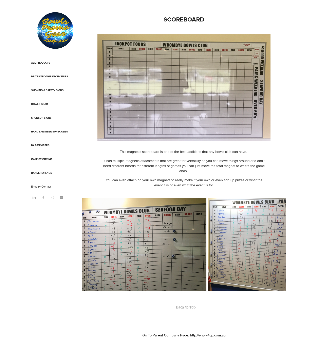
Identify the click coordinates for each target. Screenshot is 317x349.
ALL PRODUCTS (40, 62)
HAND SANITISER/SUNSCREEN (49, 131)
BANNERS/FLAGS (41, 173)
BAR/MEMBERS (40, 145)
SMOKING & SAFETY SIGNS (47, 90)
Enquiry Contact (41, 187)
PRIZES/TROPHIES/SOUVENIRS (49, 76)
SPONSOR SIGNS (41, 117)
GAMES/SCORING (41, 159)
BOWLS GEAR (39, 104)
